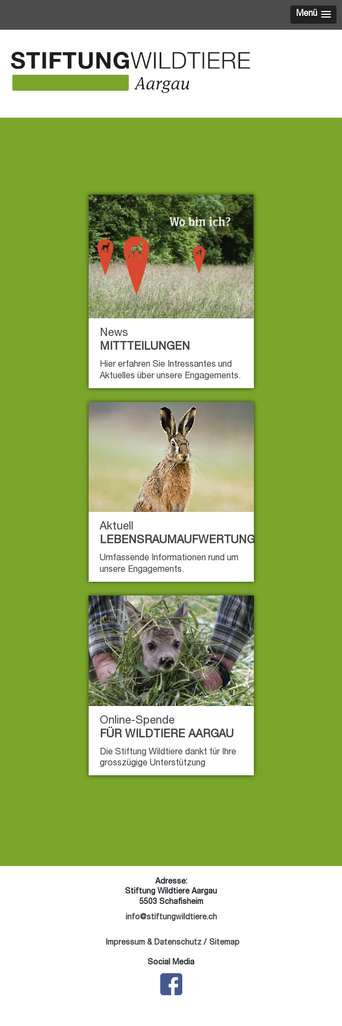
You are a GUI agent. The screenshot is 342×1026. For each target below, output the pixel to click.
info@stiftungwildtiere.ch (171, 918)
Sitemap (224, 943)
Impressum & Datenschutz (154, 943)
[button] (313, 14)
